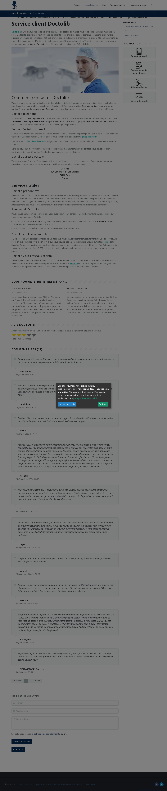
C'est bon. (103, 404)
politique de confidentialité (85, 398)
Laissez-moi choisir (67, 404)
